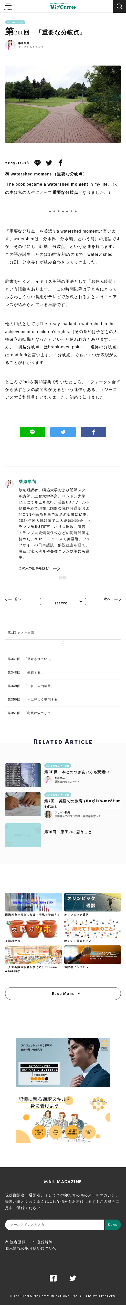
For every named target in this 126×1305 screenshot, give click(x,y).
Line (32, 432)
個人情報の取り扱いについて (31, 1248)
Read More (63, 994)
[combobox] (63, 601)
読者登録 (15, 1242)
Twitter (63, 432)
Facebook (94, 432)
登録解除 (42, 1242)
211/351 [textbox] (61, 603)
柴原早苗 (23, 43)
